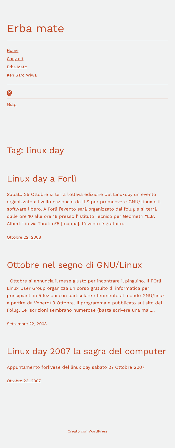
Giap (12, 104)
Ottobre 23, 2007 (24, 380)
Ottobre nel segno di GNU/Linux (74, 265)
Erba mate (35, 28)
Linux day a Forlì (41, 179)
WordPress (98, 431)
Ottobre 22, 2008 (24, 237)
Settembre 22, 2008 (27, 323)
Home (12, 50)
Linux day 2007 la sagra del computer (86, 351)
